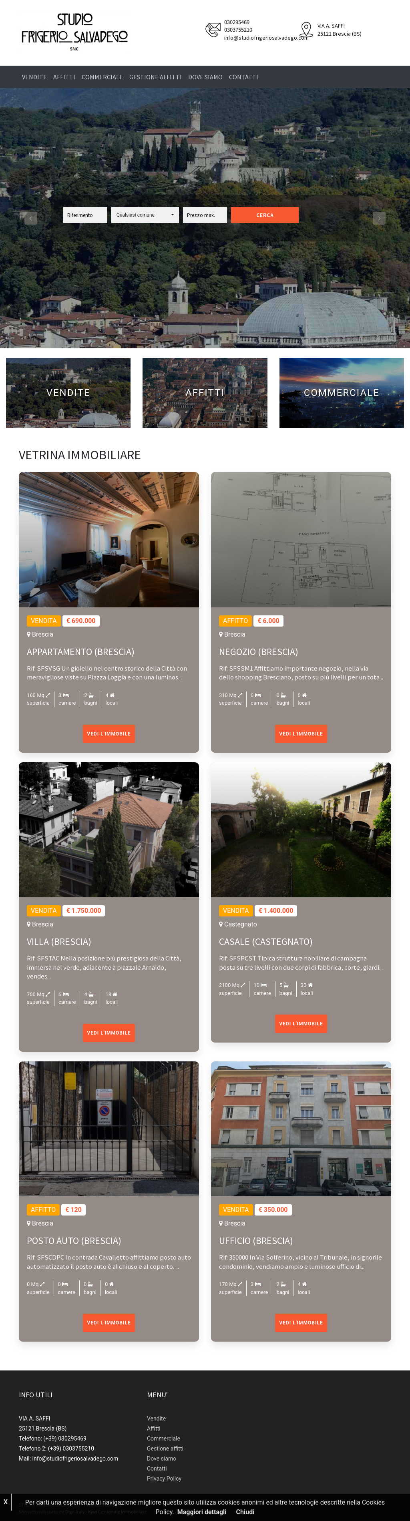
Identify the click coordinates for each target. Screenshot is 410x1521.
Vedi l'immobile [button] (109, 734)
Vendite (34, 77)
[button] (145, 215)
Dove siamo (205, 77)
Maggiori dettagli (202, 1512)
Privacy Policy (164, 1478)
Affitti (64, 77)
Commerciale (102, 77)
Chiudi (245, 1512)
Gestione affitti (155, 77)
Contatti (243, 77)
